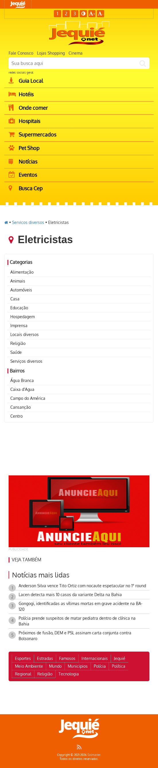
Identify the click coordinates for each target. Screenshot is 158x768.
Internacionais (94, 658)
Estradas (45, 658)
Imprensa (19, 325)
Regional (23, 673)
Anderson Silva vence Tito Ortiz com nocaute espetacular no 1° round (82, 585)
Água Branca (22, 380)
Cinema (76, 53)
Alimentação (22, 272)
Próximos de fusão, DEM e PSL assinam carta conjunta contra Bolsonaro (75, 635)
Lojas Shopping (51, 53)
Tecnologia (68, 673)
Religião (18, 343)
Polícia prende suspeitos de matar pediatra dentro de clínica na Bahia (77, 621)
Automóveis (21, 289)
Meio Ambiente (29, 666)
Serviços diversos (26, 361)
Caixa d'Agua (22, 389)
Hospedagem (22, 316)
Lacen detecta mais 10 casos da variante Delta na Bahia (70, 594)
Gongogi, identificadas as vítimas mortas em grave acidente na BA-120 (81, 606)
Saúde (16, 352)
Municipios (78, 666)
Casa (14, 298)
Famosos (67, 658)
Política (118, 666)
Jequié (119, 658)
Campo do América (27, 398)
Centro (16, 416)
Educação (19, 307)
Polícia (100, 666)
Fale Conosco (21, 53)
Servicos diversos (28, 222)
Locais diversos (24, 334)
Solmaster (93, 755)
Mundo (55, 666)
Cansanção (20, 407)
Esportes (23, 658)
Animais (17, 281)
